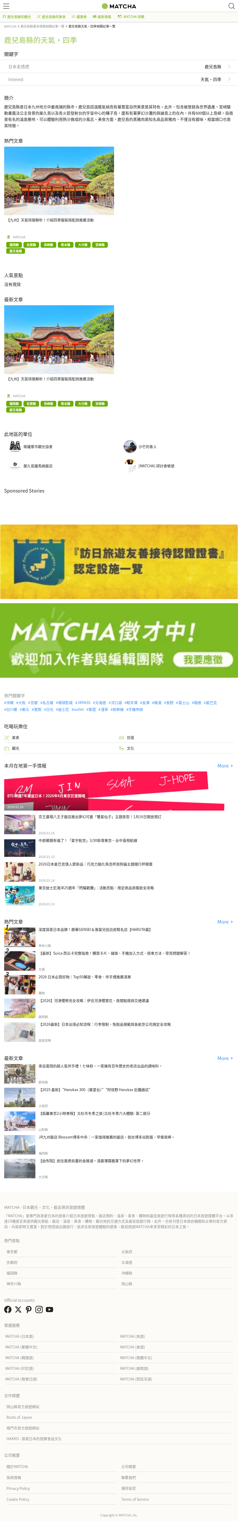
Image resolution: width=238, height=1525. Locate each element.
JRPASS (83, 702)
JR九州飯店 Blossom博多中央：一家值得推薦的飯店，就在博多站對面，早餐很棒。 (107, 1137)
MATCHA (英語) (132, 1336)
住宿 (126, 737)
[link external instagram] (40, 1311)
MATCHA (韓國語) (19, 1357)
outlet (79, 709)
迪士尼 (63, 709)
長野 (169, 702)
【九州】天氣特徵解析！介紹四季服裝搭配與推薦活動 (50, 219)
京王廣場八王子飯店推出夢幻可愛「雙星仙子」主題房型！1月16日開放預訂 (100, 816)
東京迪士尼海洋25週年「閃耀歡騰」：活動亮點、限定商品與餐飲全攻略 (96, 887)
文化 (126, 748)
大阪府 (126, 1251)
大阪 (22, 702)
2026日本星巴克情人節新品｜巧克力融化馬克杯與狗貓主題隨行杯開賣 (96, 864)
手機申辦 (135, 709)
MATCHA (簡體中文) (136, 1357)
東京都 (12, 1251)
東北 (25, 709)
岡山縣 (126, 1283)
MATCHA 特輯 (130, 16)
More (223, 765)
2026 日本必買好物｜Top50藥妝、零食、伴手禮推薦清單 (85, 976)
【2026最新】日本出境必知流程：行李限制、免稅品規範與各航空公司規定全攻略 (105, 1024)
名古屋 (47, 702)
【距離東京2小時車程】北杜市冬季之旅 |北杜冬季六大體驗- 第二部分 (94, 1113)
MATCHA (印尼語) (19, 1368)
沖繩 (10, 702)
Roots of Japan (19, 1417)
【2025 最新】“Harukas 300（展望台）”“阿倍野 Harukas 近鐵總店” (95, 1089)
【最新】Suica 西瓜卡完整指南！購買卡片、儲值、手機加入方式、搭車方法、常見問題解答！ (115, 953)
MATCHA (19, 237)
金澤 (145, 702)
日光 (49, 709)
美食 (11, 737)
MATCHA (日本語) (19, 1336)
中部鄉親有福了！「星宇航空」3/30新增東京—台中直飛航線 (88, 840)
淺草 (104, 709)
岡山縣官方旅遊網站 (23, 1406)
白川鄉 (11, 709)
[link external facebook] (9, 1311)
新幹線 (118, 709)
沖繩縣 (126, 1272)
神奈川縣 (14, 1283)
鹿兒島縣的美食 (51, 16)
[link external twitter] (19, 1311)
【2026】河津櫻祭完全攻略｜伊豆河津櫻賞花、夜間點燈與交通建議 (94, 1000)
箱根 (197, 702)
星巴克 (211, 702)
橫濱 (157, 702)
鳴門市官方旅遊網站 (23, 1427)
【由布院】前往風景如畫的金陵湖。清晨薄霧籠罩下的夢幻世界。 (91, 1160)
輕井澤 (132, 702)
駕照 (37, 709)
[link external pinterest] (29, 1311)
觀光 (11, 748)
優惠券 (79, 16)
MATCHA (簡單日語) (21, 1378)
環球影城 (65, 702)
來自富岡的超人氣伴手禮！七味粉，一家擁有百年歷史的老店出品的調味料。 (100, 1065)
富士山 (183, 702)
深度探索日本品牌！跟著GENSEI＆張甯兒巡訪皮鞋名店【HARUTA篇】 (96, 929)
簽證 (92, 709)
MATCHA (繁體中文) (21, 1346)
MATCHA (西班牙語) (136, 1378)
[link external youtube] (50, 1311)
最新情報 (102, 16)
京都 (34, 702)
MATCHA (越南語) (134, 1368)
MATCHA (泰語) (132, 1346)
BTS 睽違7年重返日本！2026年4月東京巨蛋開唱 (46, 795)
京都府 (12, 1262)
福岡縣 (12, 1272)
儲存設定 (128, 1488)
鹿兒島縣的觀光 (17, 16)
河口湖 (116, 702)
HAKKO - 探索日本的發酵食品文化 (34, 1438)
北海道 (100, 702)
